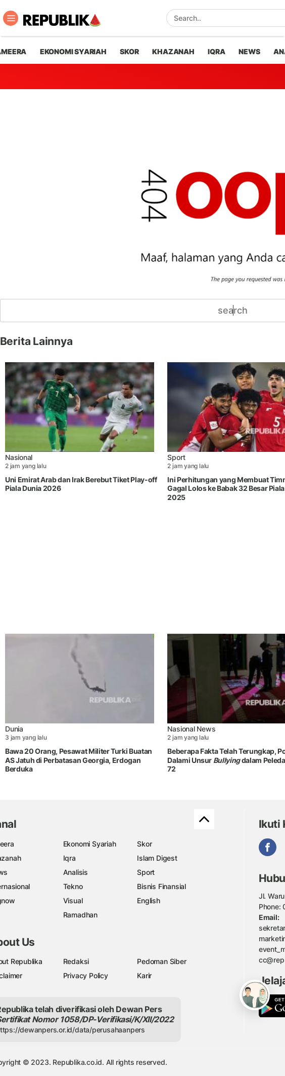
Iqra (69, 858)
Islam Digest (157, 858)
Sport (176, 457)
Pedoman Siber (161, 961)
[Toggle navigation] (10, 18)
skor (129, 51)
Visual (73, 900)
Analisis (75, 872)
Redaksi (76, 961)
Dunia (14, 728)
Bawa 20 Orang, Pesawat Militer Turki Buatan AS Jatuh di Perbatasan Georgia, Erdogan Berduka (78, 760)
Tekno (73, 886)
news (249, 51)
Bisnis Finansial (161, 886)
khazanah (173, 51)
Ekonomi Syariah (73, 51)
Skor (144, 843)
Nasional (18, 457)
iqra (216, 51)
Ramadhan (80, 914)
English (148, 900)
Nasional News (191, 728)
